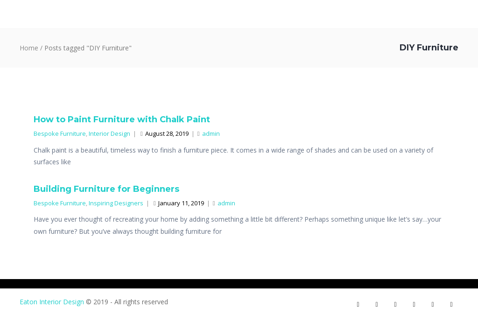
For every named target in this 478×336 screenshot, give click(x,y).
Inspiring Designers (116, 203)
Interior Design (109, 133)
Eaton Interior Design (52, 301)
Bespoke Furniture (60, 133)
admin (208, 133)
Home (29, 47)
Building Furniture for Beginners (106, 189)
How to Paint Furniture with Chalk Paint (122, 119)
